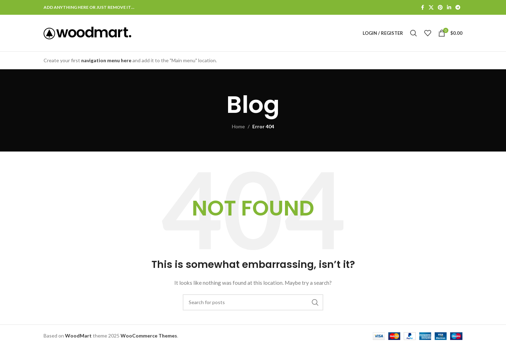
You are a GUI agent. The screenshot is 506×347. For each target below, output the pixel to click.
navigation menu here (106, 60)
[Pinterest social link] (440, 7)
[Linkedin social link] (449, 7)
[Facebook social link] (422, 7)
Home (238, 126)
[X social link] (431, 7)
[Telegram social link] (457, 7)
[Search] (414, 33)
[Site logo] (87, 33)
